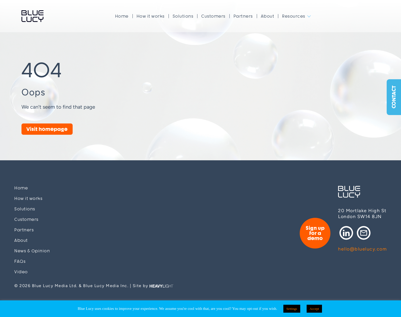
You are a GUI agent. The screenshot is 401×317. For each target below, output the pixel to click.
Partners (243, 16)
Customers (213, 16)
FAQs (20, 261)
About (267, 16)
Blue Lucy (32, 16)
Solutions (183, 16)
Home (122, 16)
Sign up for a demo (315, 233)
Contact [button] (394, 97)
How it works (151, 16)
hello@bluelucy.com (362, 249)
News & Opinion (32, 251)
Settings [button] (291, 309)
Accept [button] (314, 309)
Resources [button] (293, 16)
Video (21, 272)
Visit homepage (47, 129)
